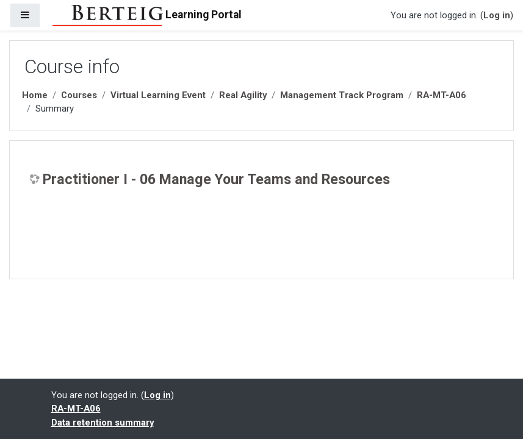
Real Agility (243, 95)
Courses (79, 95)
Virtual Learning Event (158, 95)
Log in (496, 15)
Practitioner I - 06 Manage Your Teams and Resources (216, 179)
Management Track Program (341, 95)
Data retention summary (102, 422)
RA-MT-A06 (441, 95)
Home (35, 95)
